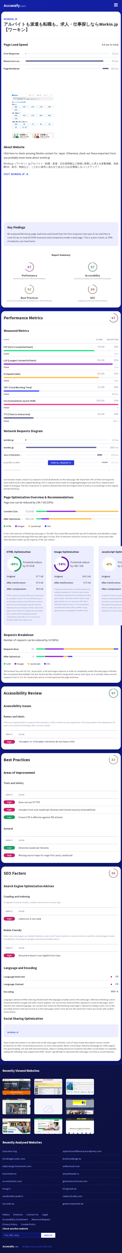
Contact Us (32, 1214)
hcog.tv (6, 1188)
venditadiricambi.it (12, 1196)
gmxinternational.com (75, 1181)
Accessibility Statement (15, 1219)
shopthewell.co (71, 1173)
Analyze (48, 1235)
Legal (45, 1214)
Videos (6, 1214)
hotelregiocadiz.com (13, 1158)
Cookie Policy (28, 1224)
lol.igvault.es (69, 1188)
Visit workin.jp (16, 174)
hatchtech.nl (9, 1173)
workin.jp (11, 19)
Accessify (15, 5)
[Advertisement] (61, 83)
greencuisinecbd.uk (73, 1203)
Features (18, 1214)
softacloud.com (71, 1166)
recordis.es (8, 1203)
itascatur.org (9, 1151)
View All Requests (61, 462)
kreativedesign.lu (72, 1158)
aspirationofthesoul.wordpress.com (82, 1151)
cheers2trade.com (72, 1196)
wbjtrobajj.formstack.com (16, 1166)
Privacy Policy (9, 1224)
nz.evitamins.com (12, 1181)
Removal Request (41, 1219)
